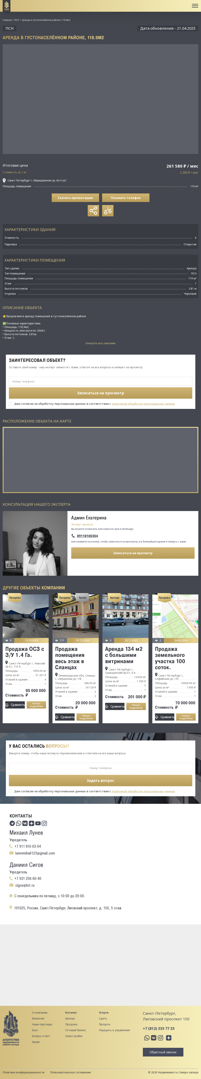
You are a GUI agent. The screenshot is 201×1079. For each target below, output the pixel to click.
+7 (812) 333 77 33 (158, 1028)
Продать (104, 1024)
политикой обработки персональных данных (143, 403)
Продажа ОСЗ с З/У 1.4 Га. (24, 651)
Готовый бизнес (75, 1030)
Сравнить (18, 705)
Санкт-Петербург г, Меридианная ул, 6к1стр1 (35, 180)
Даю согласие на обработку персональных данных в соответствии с (94, 403)
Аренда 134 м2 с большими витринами (124, 654)
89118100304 (87, 536)
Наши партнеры (42, 1024)
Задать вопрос (100, 780)
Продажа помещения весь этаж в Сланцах (69, 657)
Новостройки (73, 1036)
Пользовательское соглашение (70, 1072)
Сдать (103, 1018)
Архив (36, 1042)
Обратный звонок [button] (163, 1052)
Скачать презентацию (75, 198)
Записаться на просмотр (133, 553)
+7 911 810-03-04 (27, 846)
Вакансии (38, 1018)
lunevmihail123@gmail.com (35, 853)
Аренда (70, 1018)
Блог (35, 1030)
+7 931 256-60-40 (27, 878)
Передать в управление (114, 1030)
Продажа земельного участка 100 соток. (170, 657)
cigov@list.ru (24, 885)
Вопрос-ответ (41, 1036)
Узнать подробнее (36, 705)
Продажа (71, 1024)
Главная (7, 20)
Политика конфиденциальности (23, 1072)
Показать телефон (126, 198)
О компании (39, 1012)
